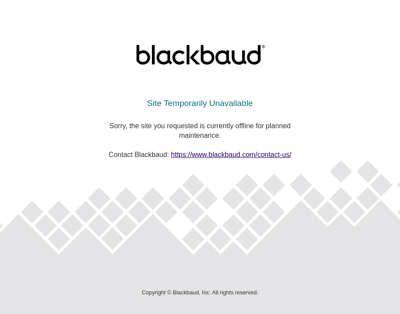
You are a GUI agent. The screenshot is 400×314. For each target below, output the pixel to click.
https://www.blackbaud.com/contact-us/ (231, 154)
